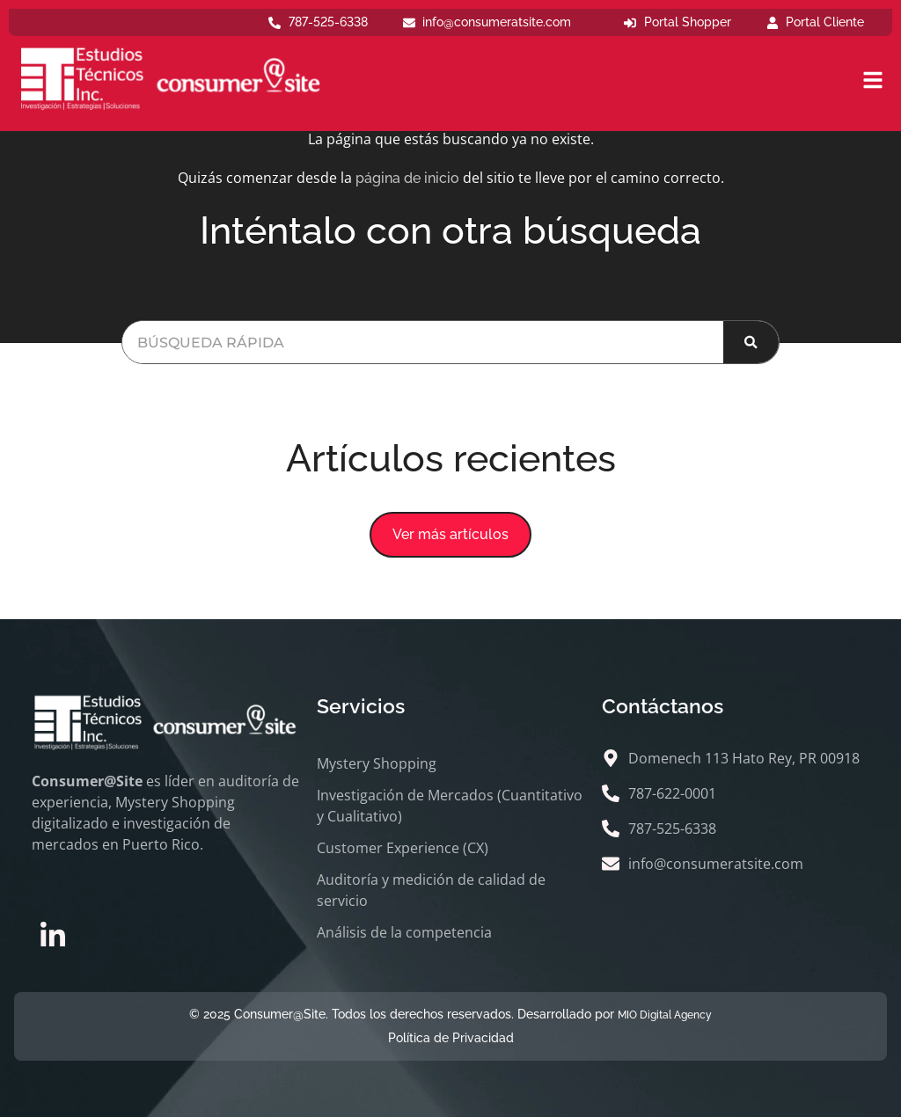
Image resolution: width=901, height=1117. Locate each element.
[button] (450, 535)
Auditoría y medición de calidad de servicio (431, 890)
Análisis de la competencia (404, 932)
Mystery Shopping (376, 763)
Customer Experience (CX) (402, 848)
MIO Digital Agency (665, 1015)
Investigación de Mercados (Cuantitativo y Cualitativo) (449, 805)
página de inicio (407, 178)
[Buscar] (751, 342)
